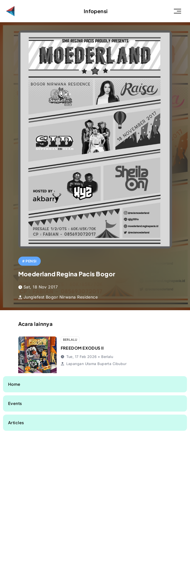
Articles (16, 422)
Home (14, 384)
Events (15, 403)
